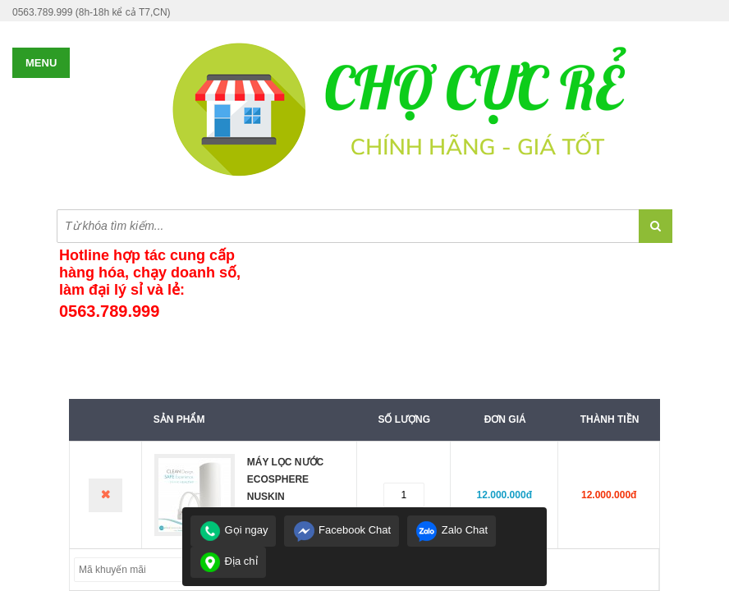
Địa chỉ (228, 561)
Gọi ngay (233, 530)
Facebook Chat (341, 530)
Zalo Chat (451, 530)
